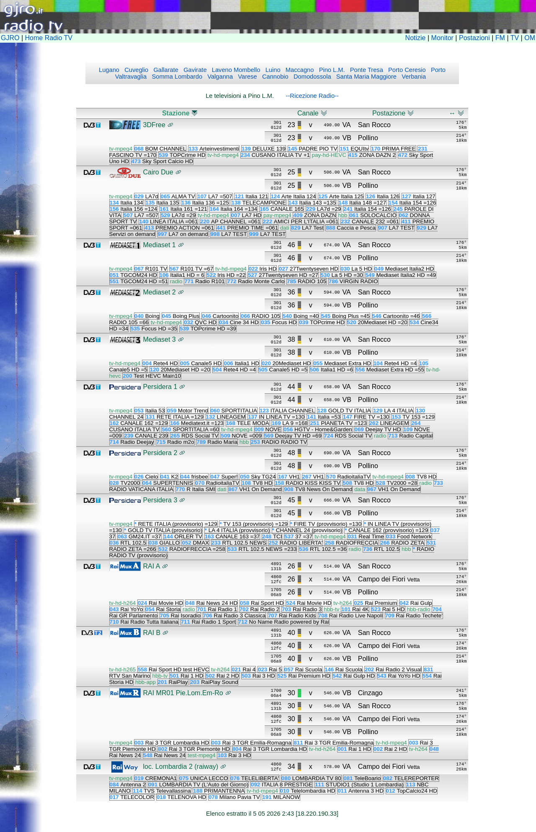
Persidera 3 (160, 500)
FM (500, 37)
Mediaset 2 (159, 292)
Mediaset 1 (159, 244)
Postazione (388, 113)
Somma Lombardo (176, 76)
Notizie (415, 37)
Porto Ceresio (406, 70)
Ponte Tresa (365, 70)
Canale (308, 113)
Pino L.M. (331, 70)
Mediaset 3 (159, 339)
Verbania (413, 76)
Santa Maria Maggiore (366, 76)
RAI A (151, 566)
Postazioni (474, 37)
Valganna (219, 76)
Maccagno (299, 70)
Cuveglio (135, 70)
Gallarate (165, 70)
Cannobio (274, 76)
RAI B (152, 632)
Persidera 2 (160, 452)
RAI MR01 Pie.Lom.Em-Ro (183, 692)
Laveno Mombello (235, 70)
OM (529, 37)
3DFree (154, 124)
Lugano (109, 70)
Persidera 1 (160, 386)
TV (514, 37)
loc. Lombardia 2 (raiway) (181, 766)
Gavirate (194, 70)
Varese (246, 76)
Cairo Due (158, 172)
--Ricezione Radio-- (312, 95)
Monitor (442, 37)
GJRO (10, 37)
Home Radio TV (49, 37)
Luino (272, 70)
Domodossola (311, 76)
